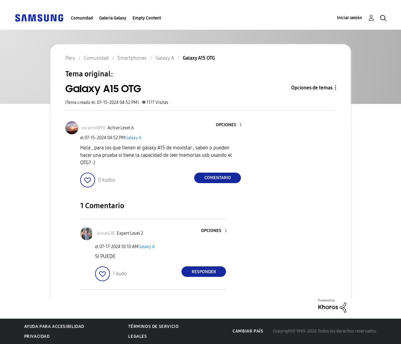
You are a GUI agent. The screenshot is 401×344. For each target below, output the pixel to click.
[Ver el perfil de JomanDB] (105, 233)
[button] (230, 125)
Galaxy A (133, 137)
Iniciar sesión (349, 17)
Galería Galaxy (112, 18)
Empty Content (147, 18)
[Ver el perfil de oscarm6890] (93, 128)
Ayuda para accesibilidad (54, 326)
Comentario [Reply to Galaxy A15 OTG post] (217, 177)
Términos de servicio (153, 326)
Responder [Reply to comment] (204, 271)
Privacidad (37, 336)
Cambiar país (248, 331)
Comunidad (82, 18)
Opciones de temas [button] (312, 88)
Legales (137, 336)
